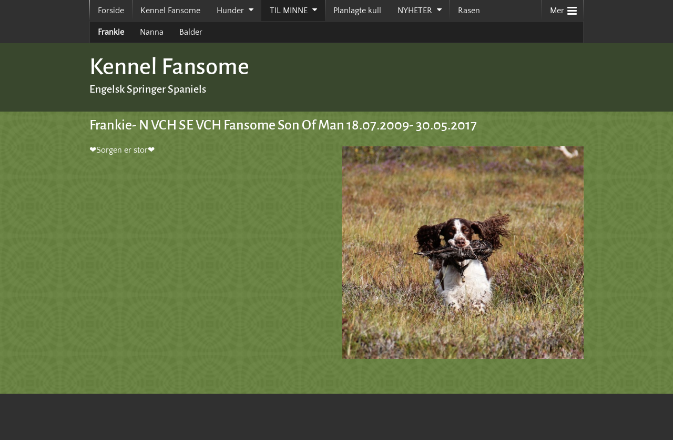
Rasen (469, 10)
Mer (563, 8)
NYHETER (414, 10)
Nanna (152, 32)
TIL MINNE (289, 10)
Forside (111, 10)
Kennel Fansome (170, 10)
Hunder (230, 10)
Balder (190, 32)
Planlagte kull (357, 10)
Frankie (111, 32)
